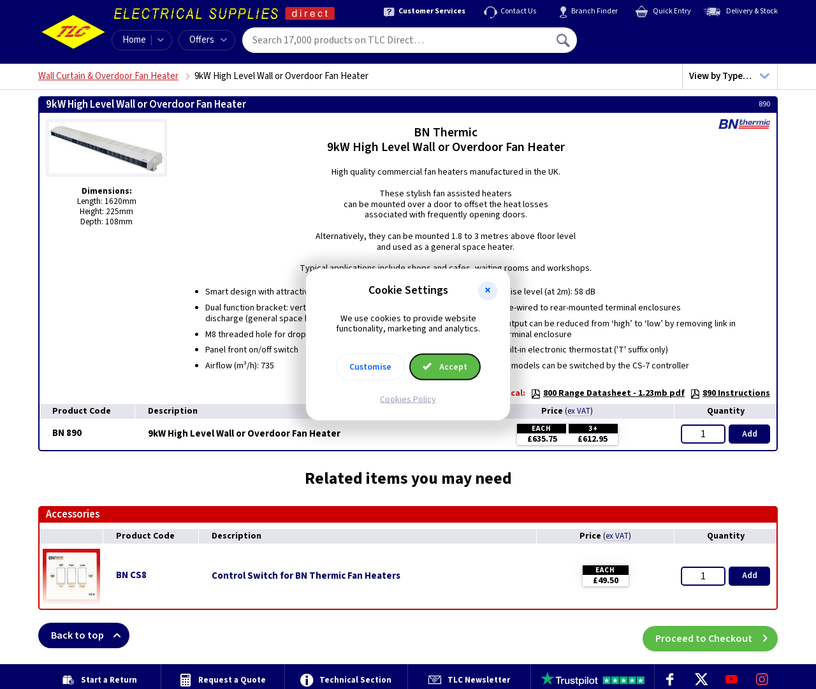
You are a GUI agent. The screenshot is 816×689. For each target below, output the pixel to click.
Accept (445, 367)
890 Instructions (730, 393)
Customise (370, 367)
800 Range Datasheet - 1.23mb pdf (607, 393)
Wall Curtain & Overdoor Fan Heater (108, 76)
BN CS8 (131, 575)
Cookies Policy (408, 399)
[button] (487, 290)
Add (749, 434)
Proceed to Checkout (716, 635)
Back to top (90, 635)
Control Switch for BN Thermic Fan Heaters (306, 576)
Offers (208, 40)
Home (134, 40)
